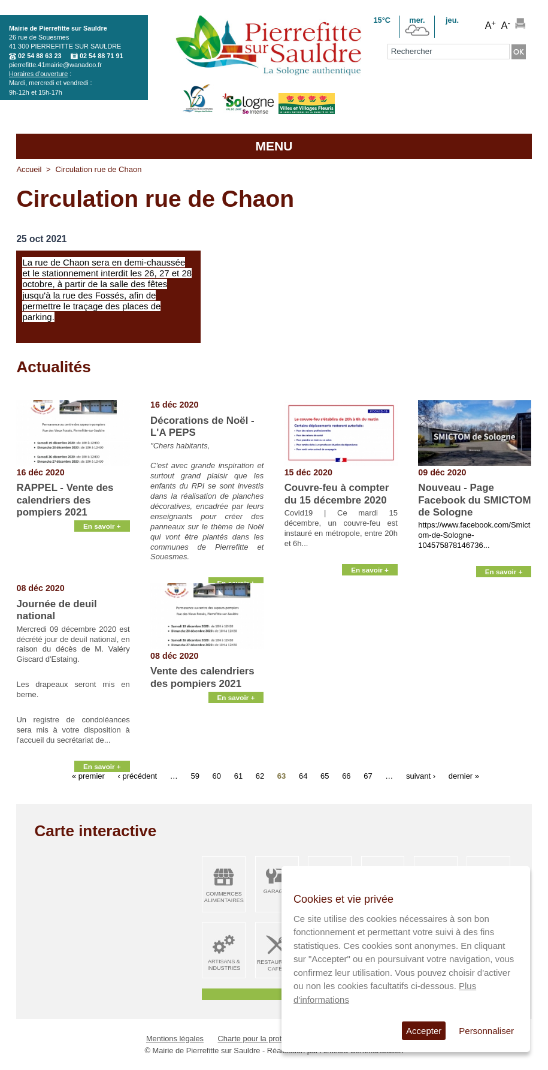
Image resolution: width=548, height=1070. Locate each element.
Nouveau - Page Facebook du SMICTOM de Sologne (474, 500)
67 (368, 775)
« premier (88, 775)
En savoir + (102, 569)
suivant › (420, 775)
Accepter (423, 1031)
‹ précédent (137, 775)
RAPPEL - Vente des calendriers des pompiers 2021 (64, 500)
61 (238, 775)
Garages (277, 891)
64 (303, 775)
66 (346, 775)
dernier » (464, 775)
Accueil (28, 169)
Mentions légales (175, 1038)
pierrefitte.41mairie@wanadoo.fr (55, 64)
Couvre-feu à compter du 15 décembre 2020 (336, 493)
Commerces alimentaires (224, 897)
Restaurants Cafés (277, 965)
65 (324, 775)
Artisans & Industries (223, 965)
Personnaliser (486, 1031)
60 (217, 775)
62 (260, 775)
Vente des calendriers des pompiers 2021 (202, 677)
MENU (273, 146)
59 (194, 775)
